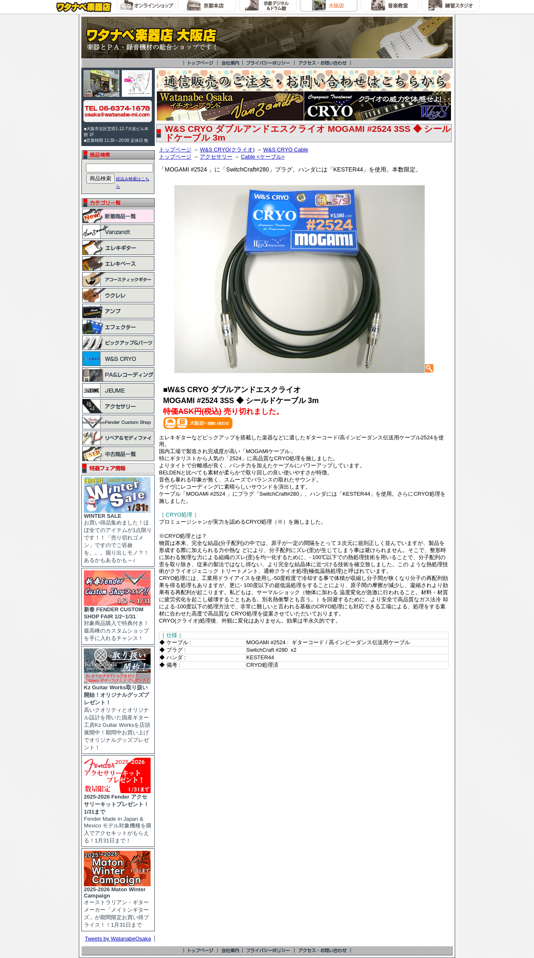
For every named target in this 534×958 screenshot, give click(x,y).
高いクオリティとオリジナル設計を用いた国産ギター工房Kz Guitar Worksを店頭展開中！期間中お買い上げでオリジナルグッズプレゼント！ (117, 715)
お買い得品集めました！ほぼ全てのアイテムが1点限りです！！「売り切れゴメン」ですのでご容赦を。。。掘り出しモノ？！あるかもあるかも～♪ (118, 535)
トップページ (175, 149)
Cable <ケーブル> (263, 157)
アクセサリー (216, 157)
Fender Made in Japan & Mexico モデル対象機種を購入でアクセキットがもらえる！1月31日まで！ (117, 816)
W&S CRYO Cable (285, 149)
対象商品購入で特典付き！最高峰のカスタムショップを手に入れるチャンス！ (117, 621)
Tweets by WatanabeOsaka (118, 938)
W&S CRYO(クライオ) (227, 149)
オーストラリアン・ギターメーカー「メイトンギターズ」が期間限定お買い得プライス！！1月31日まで (117, 904)
